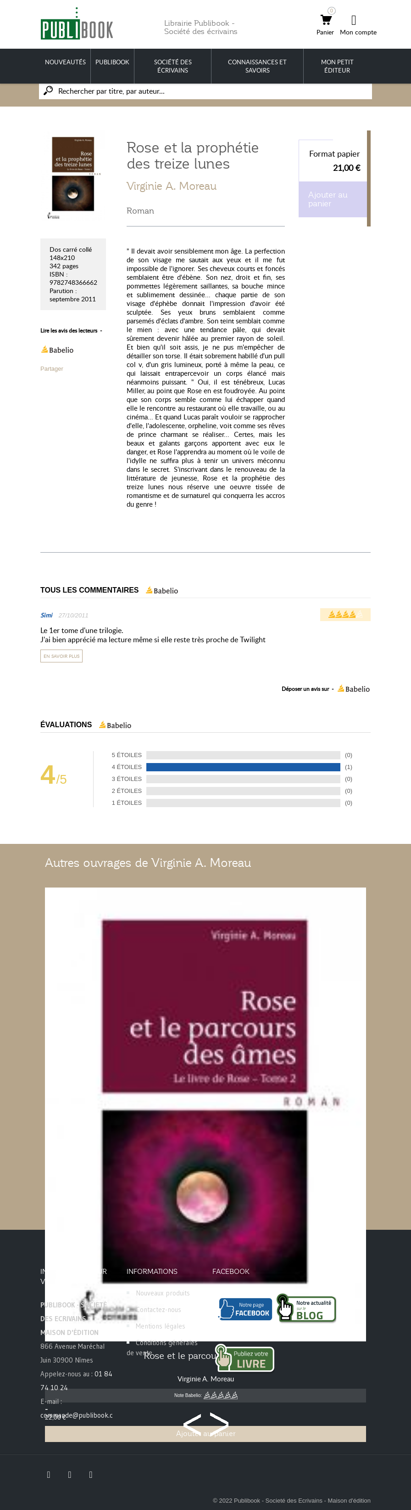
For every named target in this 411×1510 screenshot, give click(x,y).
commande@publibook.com (81, 1415)
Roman (140, 210)
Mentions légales (160, 1326)
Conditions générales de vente (162, 1347)
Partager (51, 368)
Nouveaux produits (163, 1293)
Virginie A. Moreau (172, 186)
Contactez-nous (158, 1309)
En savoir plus (61, 656)
